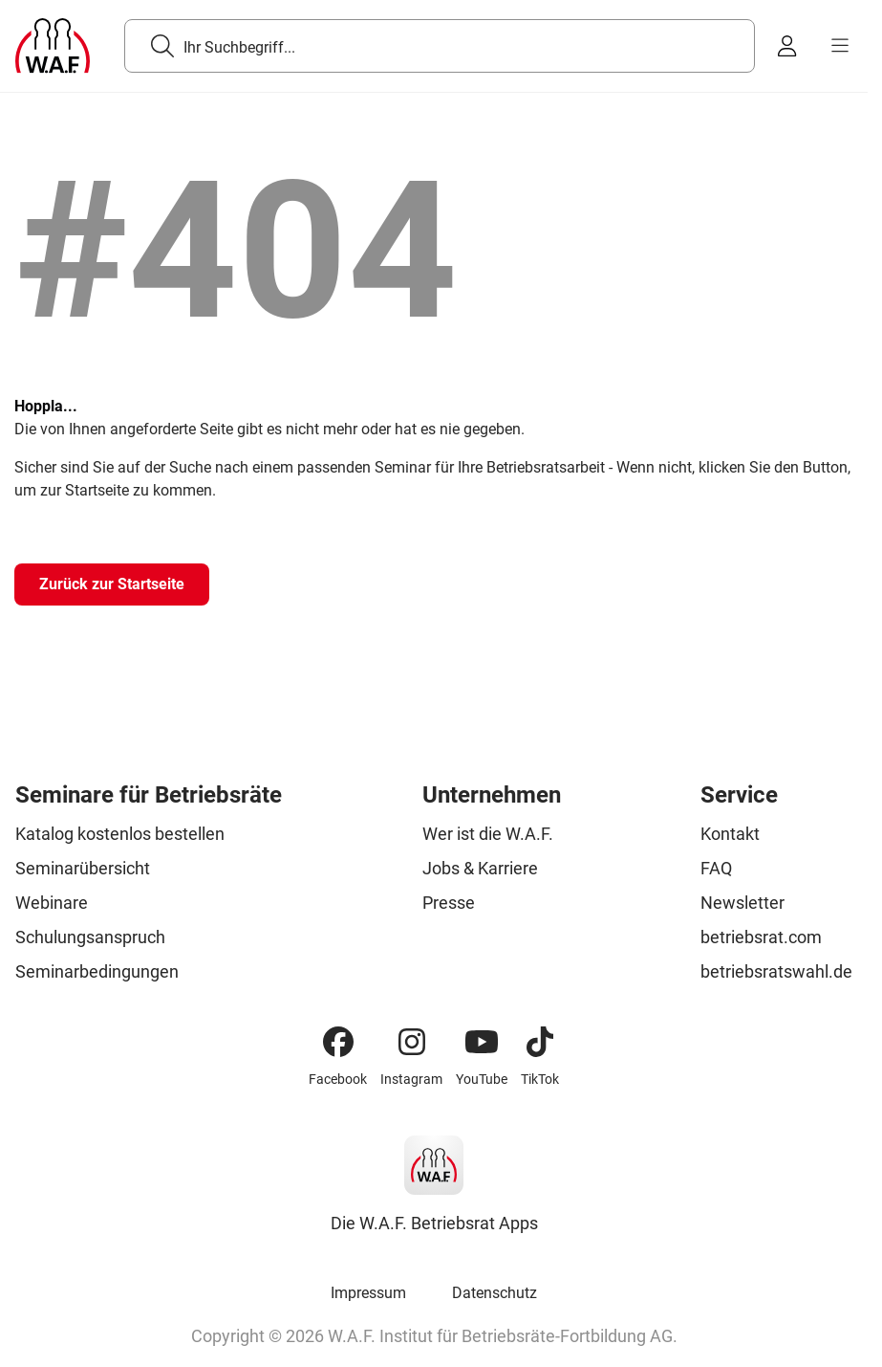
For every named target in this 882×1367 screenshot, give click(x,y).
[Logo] (52, 46)
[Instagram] (412, 1042)
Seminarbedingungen (97, 971)
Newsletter (742, 903)
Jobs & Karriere (480, 868)
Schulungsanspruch (90, 937)
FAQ (716, 868)
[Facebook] (338, 1042)
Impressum (368, 1293)
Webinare (51, 903)
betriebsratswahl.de (776, 971)
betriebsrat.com (761, 937)
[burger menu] (840, 46)
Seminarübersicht (82, 868)
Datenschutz (494, 1293)
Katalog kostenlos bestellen (120, 834)
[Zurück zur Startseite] (111, 584)
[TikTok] (540, 1042)
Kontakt (730, 834)
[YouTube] (482, 1042)
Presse (448, 903)
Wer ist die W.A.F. (487, 834)
